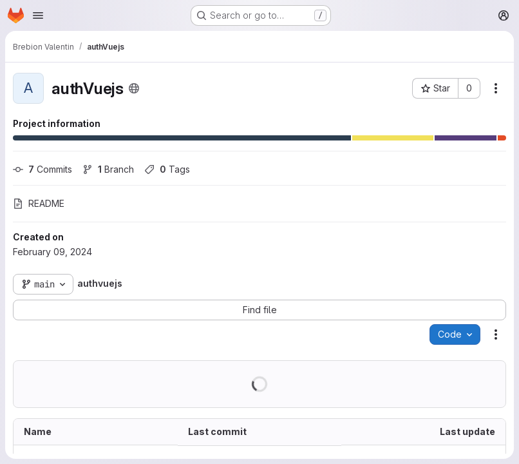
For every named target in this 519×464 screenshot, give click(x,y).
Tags (167, 169)
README (38, 203)
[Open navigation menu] (38, 15)
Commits (42, 169)
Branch (108, 169)
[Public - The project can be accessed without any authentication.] (134, 88)
